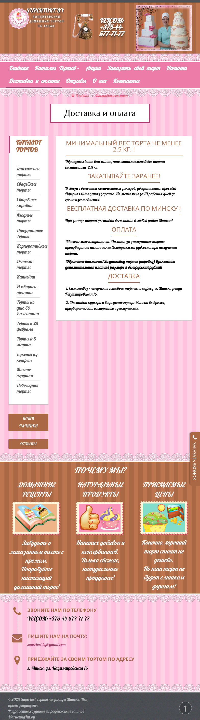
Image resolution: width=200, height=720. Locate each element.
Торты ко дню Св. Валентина (28, 308)
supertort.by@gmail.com (47, 644)
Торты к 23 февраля (27, 326)
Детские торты (25, 264)
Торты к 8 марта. (26, 342)
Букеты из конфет (27, 357)
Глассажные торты (28, 171)
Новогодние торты (27, 388)
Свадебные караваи (27, 202)
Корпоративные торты (28, 249)
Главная (82, 95)
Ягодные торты (25, 218)
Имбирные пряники (27, 289)
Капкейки (26, 277)
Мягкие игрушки (25, 372)
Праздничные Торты (28, 233)
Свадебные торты (27, 187)
